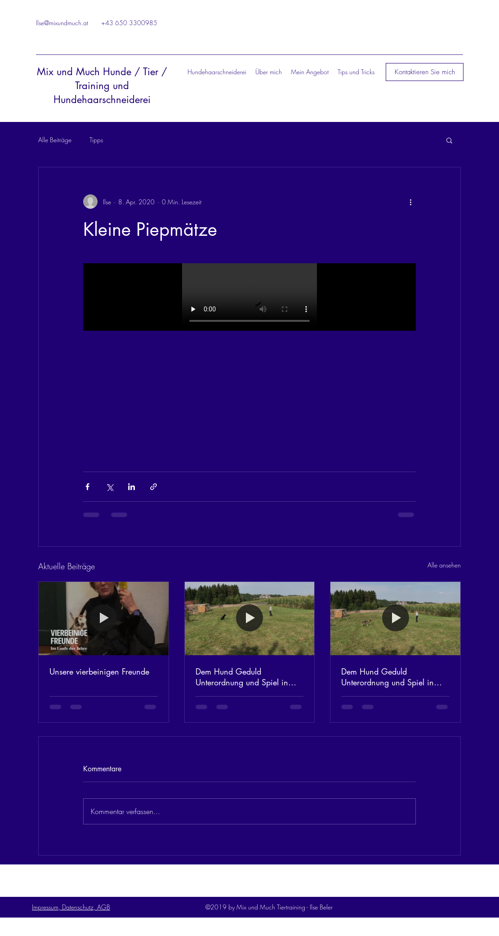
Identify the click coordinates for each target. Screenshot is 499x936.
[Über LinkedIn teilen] (131, 486)
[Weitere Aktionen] (410, 201)
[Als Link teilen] (153, 486)
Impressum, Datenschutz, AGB (71, 907)
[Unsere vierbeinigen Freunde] (104, 618)
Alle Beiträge (54, 139)
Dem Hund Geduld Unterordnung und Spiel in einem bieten (242, 677)
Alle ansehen (444, 565)
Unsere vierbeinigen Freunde (99, 671)
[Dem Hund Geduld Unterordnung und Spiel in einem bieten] (250, 618)
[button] (424, 72)
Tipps (96, 139)
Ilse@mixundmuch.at (62, 22)
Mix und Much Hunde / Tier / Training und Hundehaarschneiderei (102, 85)
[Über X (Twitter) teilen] (109, 486)
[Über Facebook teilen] (87, 486)
